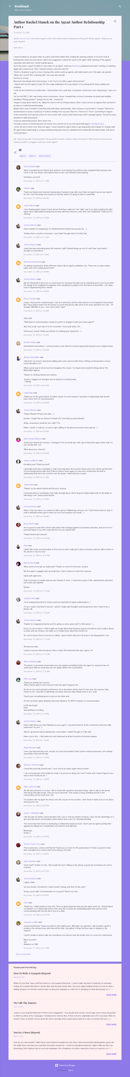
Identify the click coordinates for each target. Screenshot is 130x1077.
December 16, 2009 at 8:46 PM (36, 895)
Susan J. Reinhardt (31, 813)
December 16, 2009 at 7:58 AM (36, 350)
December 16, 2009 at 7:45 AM (36, 311)
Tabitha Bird (29, 485)
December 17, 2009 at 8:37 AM (36, 948)
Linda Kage (28, 393)
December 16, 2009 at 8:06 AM (36, 385)
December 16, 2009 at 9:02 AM (36, 431)
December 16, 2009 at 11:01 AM (37, 591)
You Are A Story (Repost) (27, 1032)
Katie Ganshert (30, 861)
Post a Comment (23, 954)
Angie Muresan (30, 747)
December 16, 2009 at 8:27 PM (36, 871)
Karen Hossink (30, 299)
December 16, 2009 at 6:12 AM (36, 254)
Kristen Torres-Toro (32, 844)
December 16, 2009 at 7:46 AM (36, 335)
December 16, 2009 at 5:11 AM (36, 181)
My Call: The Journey (25, 1002)
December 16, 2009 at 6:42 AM (36, 272)
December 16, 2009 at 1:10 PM (36, 740)
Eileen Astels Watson (32, 439)
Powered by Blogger (65, 1065)
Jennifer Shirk (29, 598)
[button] (114, 22)
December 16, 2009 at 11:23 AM (37, 671)
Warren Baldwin (30, 661)
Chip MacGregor (97, 124)
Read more (111, 995)
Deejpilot (70, 1070)
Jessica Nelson (30, 225)
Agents (23, 156)
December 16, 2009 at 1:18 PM (36, 779)
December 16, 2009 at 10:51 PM (37, 915)
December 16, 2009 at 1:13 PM (36, 757)
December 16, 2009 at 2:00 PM (36, 806)
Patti (26, 545)
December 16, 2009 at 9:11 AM (36, 477)
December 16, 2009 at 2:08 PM (36, 837)
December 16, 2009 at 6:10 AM (36, 218)
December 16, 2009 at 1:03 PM (36, 714)
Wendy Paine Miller (31, 357)
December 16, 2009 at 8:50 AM (36, 403)
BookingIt (22, 6)
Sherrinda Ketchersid (32, 262)
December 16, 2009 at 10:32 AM (37, 538)
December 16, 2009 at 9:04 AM (36, 453)
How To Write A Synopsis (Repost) (32, 973)
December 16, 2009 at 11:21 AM (37, 654)
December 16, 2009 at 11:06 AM (37, 613)
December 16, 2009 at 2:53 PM (36, 854)
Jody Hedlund (29, 205)
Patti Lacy (28, 679)
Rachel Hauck (25, 38)
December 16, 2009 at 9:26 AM (36, 516)
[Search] (119, 7)
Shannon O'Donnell (31, 765)
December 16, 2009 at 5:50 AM (36, 198)
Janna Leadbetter (31, 460)
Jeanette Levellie (31, 922)
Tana (26, 903)
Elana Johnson (30, 787)
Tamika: (27, 188)
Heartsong (76, 66)
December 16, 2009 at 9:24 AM (36, 499)
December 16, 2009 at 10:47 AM (37, 555)
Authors (32, 156)
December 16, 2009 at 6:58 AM (36, 291)
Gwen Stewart (29, 166)
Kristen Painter (30, 342)
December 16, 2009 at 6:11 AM (36, 237)
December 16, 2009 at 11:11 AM (37, 639)
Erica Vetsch (29, 524)
